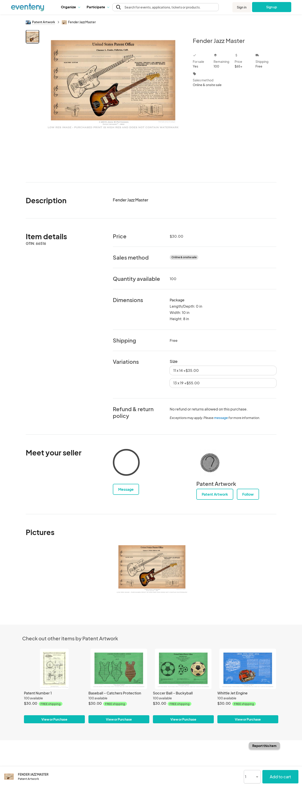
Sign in (241, 7)
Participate (98, 7)
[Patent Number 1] (54, 669)
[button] (70, 7)
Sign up (271, 7)
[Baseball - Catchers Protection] (118, 669)
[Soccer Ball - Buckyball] (183, 669)
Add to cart (280, 776)
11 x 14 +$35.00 (186, 370)
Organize (70, 7)
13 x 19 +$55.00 (186, 383)
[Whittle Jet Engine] (247, 669)
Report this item (264, 746)
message (221, 418)
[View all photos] (113, 102)
